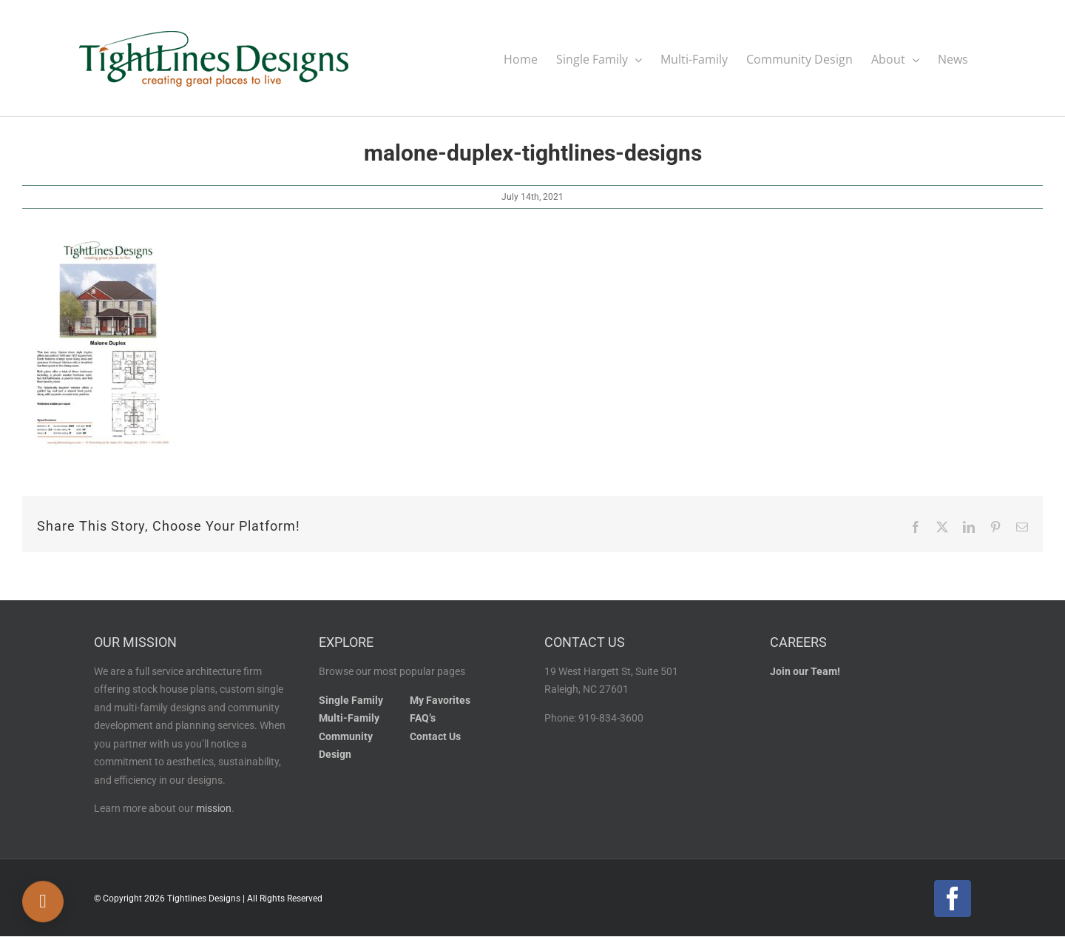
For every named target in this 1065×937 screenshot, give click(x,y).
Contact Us (435, 737)
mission (213, 808)
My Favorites (440, 700)
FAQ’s (423, 718)
